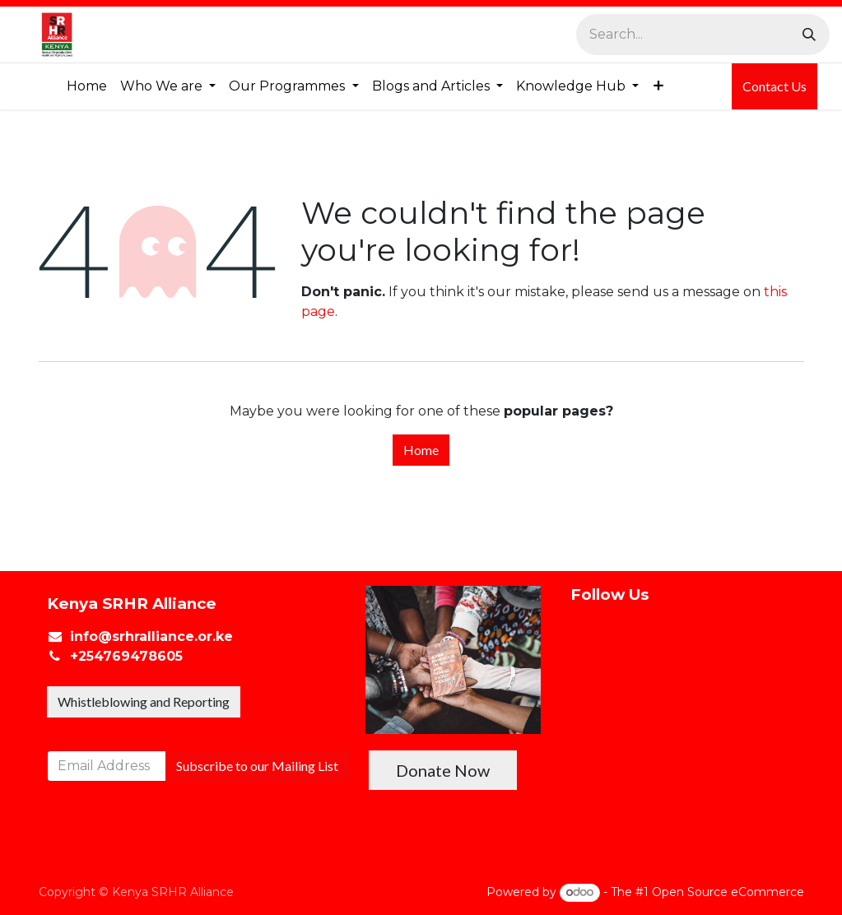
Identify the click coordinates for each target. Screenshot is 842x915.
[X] (612, 711)
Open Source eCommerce (728, 892)
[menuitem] (87, 86)
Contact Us (774, 86)
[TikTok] (612, 852)
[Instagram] (612, 782)
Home (421, 450)
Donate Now (443, 770)
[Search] (809, 34)
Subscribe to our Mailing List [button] (257, 765)
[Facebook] (612, 639)
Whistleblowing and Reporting (144, 701)
